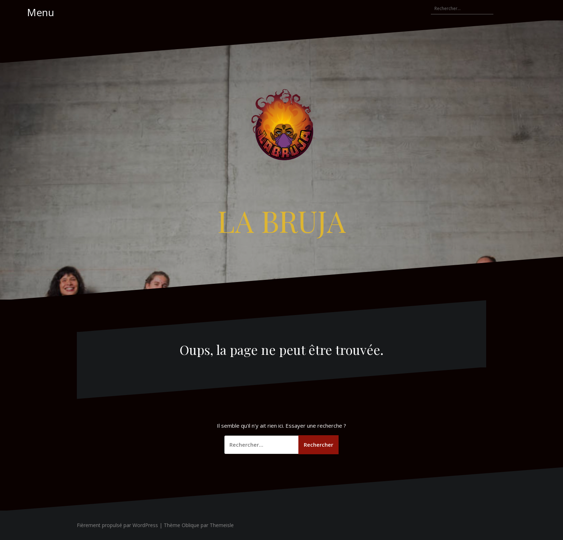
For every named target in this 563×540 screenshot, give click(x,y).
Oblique (190, 525)
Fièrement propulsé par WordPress (117, 525)
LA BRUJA (282, 220)
